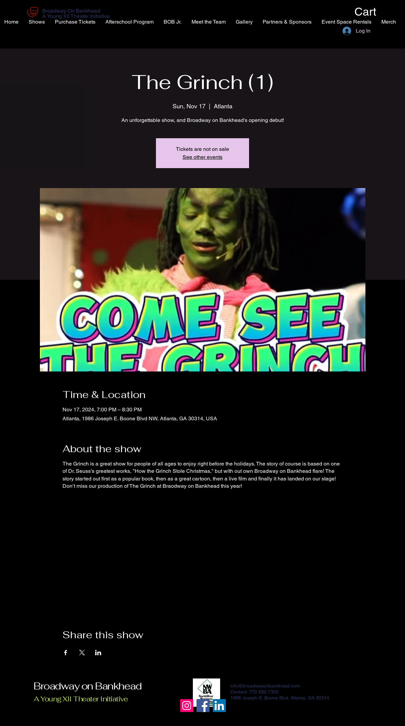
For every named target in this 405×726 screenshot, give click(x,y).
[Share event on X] (82, 652)
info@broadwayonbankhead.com (265, 685)
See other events (202, 157)
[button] (363, 11)
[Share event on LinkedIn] (98, 652)
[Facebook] (203, 705)
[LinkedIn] (219, 705)
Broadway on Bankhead (87, 685)
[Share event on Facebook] (66, 652)
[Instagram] (186, 705)
